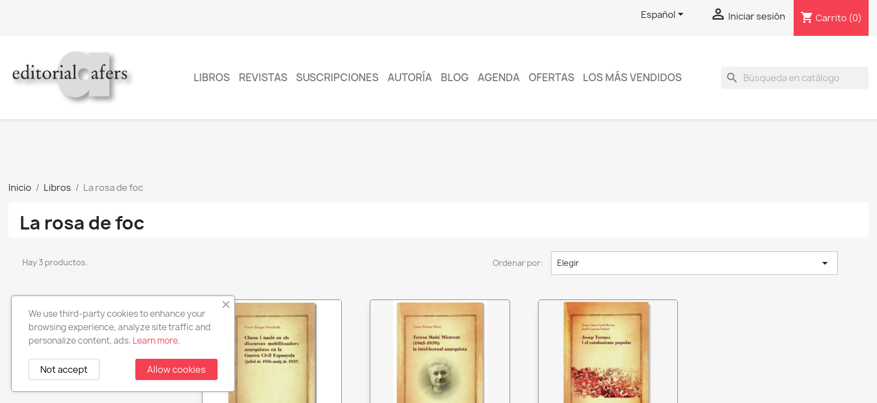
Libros (212, 78)
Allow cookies (176, 369)
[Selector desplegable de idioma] (664, 15)
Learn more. (156, 340)
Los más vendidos (632, 78)
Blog (455, 78)
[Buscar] (795, 78)
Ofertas (551, 78)
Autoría (410, 78)
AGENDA (499, 78)
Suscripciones (337, 78)
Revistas (263, 78)
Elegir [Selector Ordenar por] (694, 263)
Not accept (64, 369)
